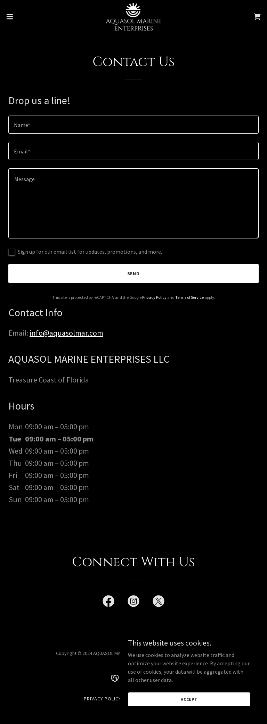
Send (133, 273)
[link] (133, 17)
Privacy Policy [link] (154, 297)
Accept (189, 699)
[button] (22, 17)
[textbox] (133, 125)
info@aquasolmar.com (66, 333)
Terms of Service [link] (189, 297)
